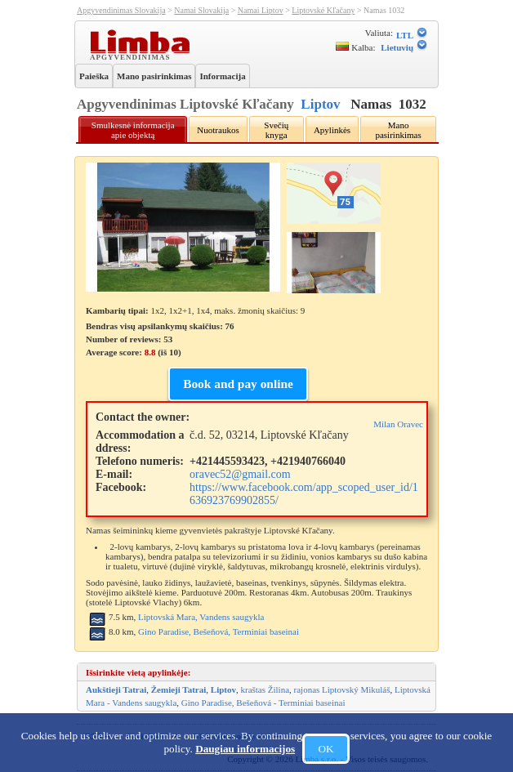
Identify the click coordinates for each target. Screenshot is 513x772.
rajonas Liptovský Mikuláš (342, 689)
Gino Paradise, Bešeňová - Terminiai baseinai (263, 702)
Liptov (320, 104)
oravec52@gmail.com (240, 474)
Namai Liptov (260, 10)
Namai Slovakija (201, 10)
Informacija (222, 76)
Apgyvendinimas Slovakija (121, 10)
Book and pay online (238, 383)
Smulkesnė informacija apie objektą (133, 130)
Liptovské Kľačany (323, 10)
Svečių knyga (276, 130)
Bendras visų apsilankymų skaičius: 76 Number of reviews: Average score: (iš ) (160, 339)
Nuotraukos (218, 130)
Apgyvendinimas (132, 56)
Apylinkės (332, 130)
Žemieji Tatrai (179, 689)
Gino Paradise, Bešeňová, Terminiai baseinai (218, 631)
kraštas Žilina (264, 689)
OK (325, 749)
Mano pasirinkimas (154, 76)
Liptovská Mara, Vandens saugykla (201, 617)
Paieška (94, 76)
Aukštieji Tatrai (116, 689)
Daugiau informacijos (245, 749)
